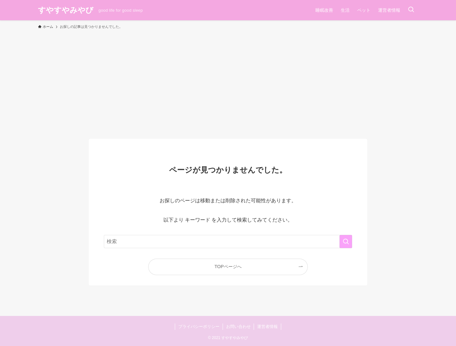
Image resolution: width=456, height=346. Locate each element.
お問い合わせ (238, 326)
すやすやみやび (65, 10)
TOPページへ (227, 266)
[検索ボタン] (411, 10)
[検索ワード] (228, 241)
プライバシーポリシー (198, 326)
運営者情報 (267, 326)
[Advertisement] (228, 81)
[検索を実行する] (345, 241)
